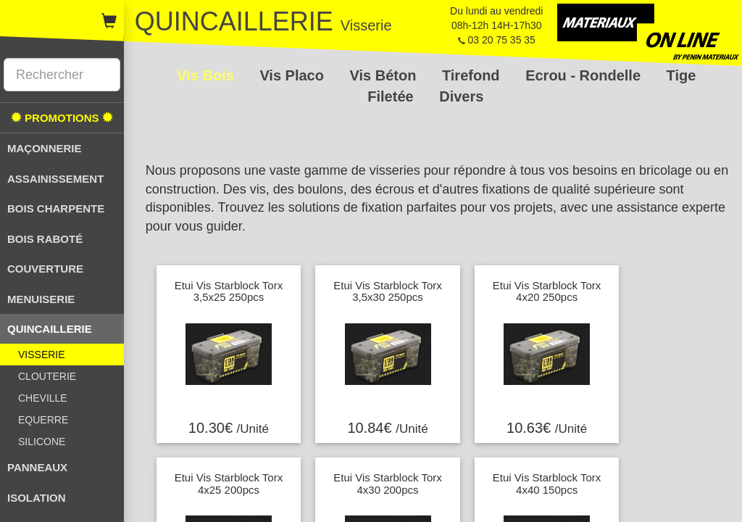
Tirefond (473, 75)
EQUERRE (43, 420)
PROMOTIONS (62, 118)
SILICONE (41, 441)
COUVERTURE (45, 268)
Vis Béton (385, 75)
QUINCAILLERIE (49, 329)
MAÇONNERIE (44, 148)
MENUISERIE (41, 299)
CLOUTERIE (47, 376)
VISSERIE (41, 354)
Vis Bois (207, 75)
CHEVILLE (42, 398)
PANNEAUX (37, 467)
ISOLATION (36, 498)
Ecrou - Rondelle (584, 75)
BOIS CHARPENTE (55, 208)
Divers (461, 96)
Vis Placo (293, 75)
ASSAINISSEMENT (55, 179)
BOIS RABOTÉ (45, 239)
